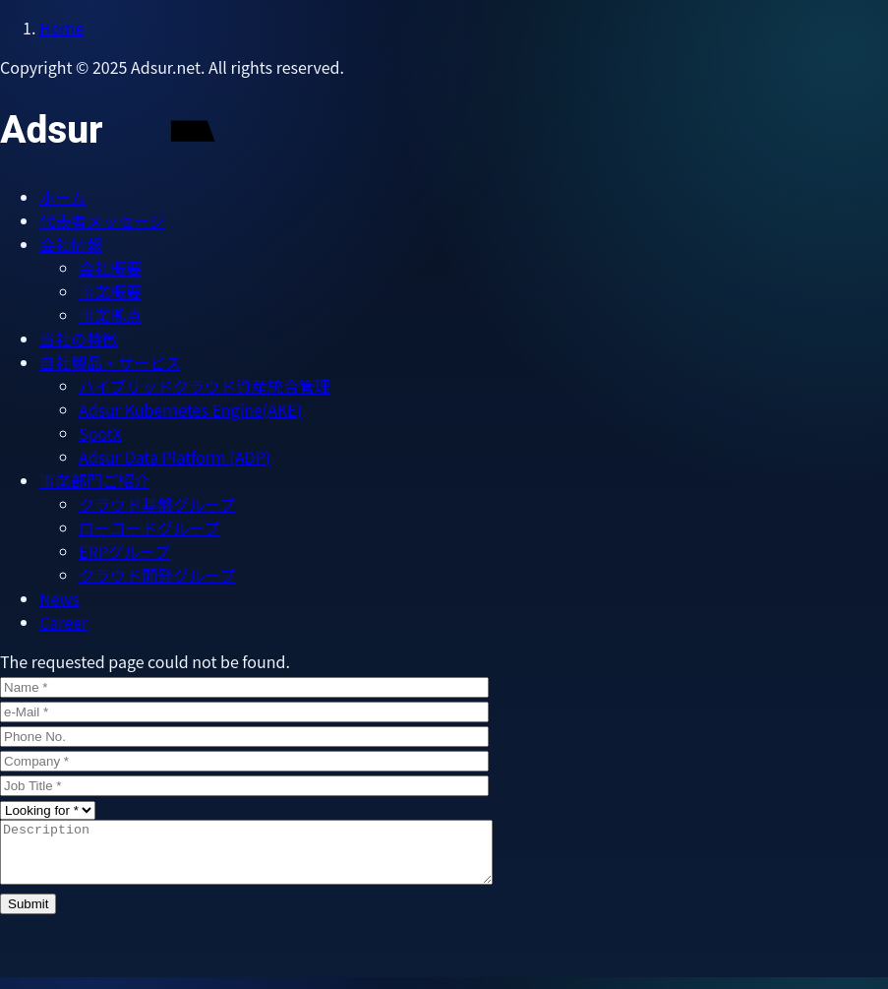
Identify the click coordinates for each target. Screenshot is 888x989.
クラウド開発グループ (157, 575)
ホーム (63, 197)
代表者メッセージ (102, 220)
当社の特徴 (78, 338)
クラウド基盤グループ (157, 504)
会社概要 (110, 267)
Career (63, 622)
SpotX (100, 433)
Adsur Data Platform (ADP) (174, 456)
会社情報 (70, 244)
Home (61, 27)
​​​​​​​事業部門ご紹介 (94, 480)
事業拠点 (110, 315)
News (59, 598)
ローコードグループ (149, 527)
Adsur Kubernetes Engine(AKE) (190, 409)
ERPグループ (124, 551)
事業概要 (110, 291)
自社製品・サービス (110, 362)
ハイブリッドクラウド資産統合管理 (204, 386)
